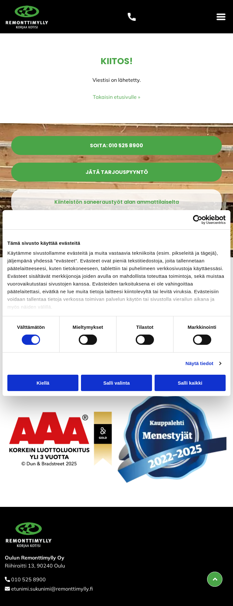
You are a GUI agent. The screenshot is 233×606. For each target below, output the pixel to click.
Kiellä (42, 383)
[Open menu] (221, 17)
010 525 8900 (28, 579)
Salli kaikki (190, 383)
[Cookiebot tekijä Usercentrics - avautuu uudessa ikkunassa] (198, 220)
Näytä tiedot (199, 363)
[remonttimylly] (60, 438)
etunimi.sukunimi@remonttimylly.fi (52, 588)
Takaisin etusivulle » (116, 97)
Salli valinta (116, 383)
